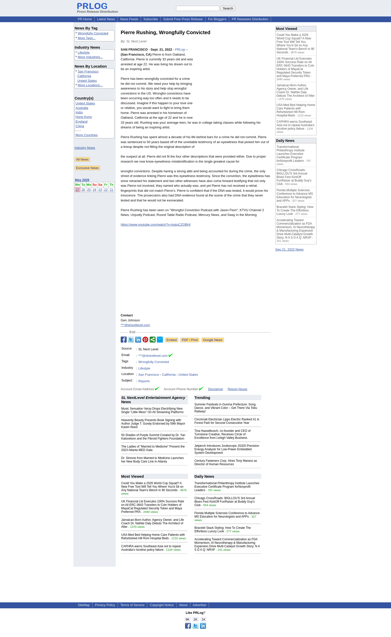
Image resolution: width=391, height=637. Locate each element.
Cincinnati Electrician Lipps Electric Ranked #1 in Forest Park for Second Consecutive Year (227, 421)
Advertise (199, 605)
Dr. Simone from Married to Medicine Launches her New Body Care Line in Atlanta (152, 459)
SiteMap (84, 605)
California (84, 76)
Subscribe (150, 19)
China (80, 126)
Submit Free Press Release (183, 19)
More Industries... (90, 57)
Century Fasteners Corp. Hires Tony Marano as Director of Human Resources (226, 462)
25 (89, 189)
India (79, 112)
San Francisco (88, 71)
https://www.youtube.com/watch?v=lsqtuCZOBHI (156, 224)
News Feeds (129, 19)
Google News (212, 340)
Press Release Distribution (97, 9)
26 (83, 189)
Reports (144, 381)
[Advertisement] (233, 84)
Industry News (85, 148)
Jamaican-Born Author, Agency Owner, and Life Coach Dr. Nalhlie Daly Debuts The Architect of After (152, 523)
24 (94, 189)
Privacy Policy (105, 605)
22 (105, 189)
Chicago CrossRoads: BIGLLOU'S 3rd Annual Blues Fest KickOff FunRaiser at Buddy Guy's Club (225, 501)
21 (111, 189)
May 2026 (82, 180)
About (183, 605)
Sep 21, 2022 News (289, 249)
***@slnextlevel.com (135, 325)
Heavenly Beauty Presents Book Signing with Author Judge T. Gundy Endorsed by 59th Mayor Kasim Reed (153, 423)
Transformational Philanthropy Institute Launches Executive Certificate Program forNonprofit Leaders (227, 486)
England (82, 121)
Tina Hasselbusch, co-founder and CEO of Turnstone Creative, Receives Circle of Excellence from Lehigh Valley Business (223, 434)
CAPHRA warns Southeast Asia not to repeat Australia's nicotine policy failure (151, 548)
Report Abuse (237, 389)
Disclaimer (215, 389)
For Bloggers (217, 19)
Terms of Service (132, 605)
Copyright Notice (162, 605)
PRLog (180, 49)
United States (87, 81)
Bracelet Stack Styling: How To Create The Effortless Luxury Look (223, 529)
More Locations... (90, 85)
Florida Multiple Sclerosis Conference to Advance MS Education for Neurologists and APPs (227, 514)
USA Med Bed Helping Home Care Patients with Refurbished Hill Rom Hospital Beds (153, 536)
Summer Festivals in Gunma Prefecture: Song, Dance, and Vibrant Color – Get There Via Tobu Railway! (226, 408)
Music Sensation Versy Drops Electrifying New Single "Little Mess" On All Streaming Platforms (152, 410)
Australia (82, 108)
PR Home (85, 19)
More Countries (87, 135)
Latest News (106, 19)
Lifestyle (84, 52)
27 (77, 189)
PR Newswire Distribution (250, 19)
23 (100, 189)
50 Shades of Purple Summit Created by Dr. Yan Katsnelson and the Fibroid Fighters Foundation (153, 436)
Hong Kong (84, 117)
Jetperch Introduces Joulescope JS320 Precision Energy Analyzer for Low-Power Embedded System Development (227, 449)
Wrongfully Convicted (93, 33)
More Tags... (87, 38)
